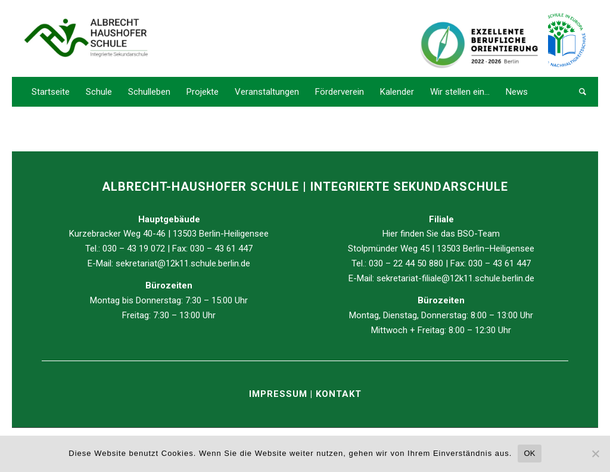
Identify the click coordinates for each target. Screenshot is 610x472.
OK (529, 453)
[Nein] (595, 453)
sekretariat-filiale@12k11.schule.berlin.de (455, 278)
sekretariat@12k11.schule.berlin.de (183, 263)
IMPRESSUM (279, 394)
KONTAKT (339, 394)
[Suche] (578, 92)
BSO (466, 233)
